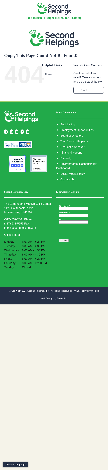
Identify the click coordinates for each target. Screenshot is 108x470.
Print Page (93, 291)
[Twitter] (12, 131)
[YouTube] (28, 131)
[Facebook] (6, 131)
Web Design (47, 298)
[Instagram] (23, 131)
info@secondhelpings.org (20, 227)
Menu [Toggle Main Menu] (48, 74)
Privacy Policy (80, 291)
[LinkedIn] (17, 131)
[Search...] (88, 90)
